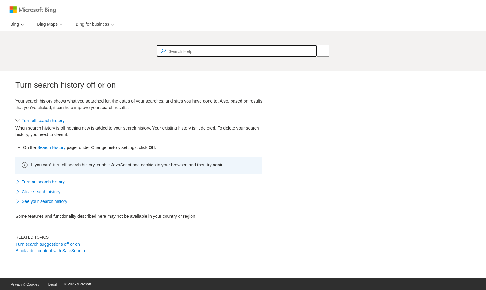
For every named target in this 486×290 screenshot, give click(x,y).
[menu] (16, 24)
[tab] (13, 24)
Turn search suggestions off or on (47, 244)
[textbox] (236, 50)
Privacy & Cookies (25, 284)
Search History (51, 147)
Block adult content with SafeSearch (50, 250)
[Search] (319, 51)
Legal (52, 284)
